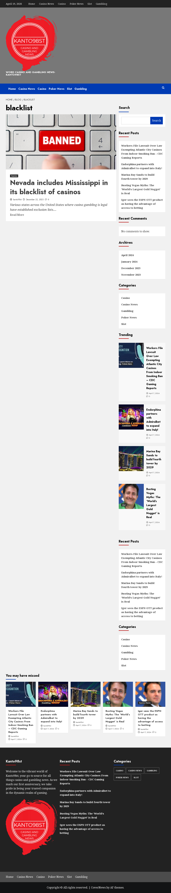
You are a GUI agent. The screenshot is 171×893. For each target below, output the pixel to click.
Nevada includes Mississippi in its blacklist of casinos (59, 187)
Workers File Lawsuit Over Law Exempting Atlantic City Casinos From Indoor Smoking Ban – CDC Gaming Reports (142, 151)
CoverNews (98, 887)
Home (31, 3)
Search (124, 107)
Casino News (46, 3)
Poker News (76, 3)
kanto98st (17, 199)
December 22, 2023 (35, 199)
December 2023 (130, 268)
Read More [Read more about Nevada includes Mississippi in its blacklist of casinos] (17, 215)
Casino (62, 3)
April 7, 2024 (16, 739)
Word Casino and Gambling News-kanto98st (30, 73)
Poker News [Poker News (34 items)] (122, 777)
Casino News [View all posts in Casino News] (145, 702)
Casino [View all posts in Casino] (14, 175)
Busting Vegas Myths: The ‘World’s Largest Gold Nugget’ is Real (140, 189)
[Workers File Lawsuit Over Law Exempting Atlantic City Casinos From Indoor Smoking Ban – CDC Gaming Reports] (21, 694)
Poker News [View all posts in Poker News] (14, 702)
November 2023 (131, 274)
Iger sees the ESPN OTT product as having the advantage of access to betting (142, 203)
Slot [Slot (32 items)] (136, 777)
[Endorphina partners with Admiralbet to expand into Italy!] (53, 694)
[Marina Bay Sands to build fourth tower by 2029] (86, 694)
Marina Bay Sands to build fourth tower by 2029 (137, 176)
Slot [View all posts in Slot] (108, 702)
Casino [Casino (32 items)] (119, 770)
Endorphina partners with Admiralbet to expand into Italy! (141, 166)
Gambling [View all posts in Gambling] (46, 702)
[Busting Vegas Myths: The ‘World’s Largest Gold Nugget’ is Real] (118, 694)
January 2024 (129, 261)
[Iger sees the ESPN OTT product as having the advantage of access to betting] (150, 694)
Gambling (101, 3)
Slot (90, 3)
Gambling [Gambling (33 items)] (152, 770)
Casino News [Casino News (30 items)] (135, 770)
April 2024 (127, 255)
